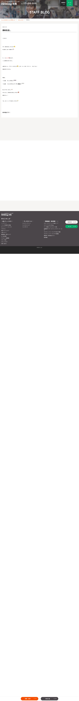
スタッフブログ (20, 19)
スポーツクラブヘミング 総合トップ (51, 223)
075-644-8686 (29, 3)
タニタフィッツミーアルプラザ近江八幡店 (52, 231)
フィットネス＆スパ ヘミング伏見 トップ (8, 19)
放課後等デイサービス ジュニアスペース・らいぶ (53, 229)
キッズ (69, 2)
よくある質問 (3, 236)
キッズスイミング (26, 225)
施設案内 (63, 2)
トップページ (3, 223)
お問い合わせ (3, 243)
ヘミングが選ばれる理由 (6, 225)
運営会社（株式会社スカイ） (49, 235)
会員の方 (70, 222)
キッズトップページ (26, 223)
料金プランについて (5, 230)
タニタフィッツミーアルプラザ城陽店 (51, 233)
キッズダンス (25, 227)
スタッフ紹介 (3, 239)
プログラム (3, 228)
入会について (3, 232)
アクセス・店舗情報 (5, 238)
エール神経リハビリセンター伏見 (50, 227)
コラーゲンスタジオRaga (49, 225)
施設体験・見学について (6, 234)
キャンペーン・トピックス (6, 227)
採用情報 (45, 237)
